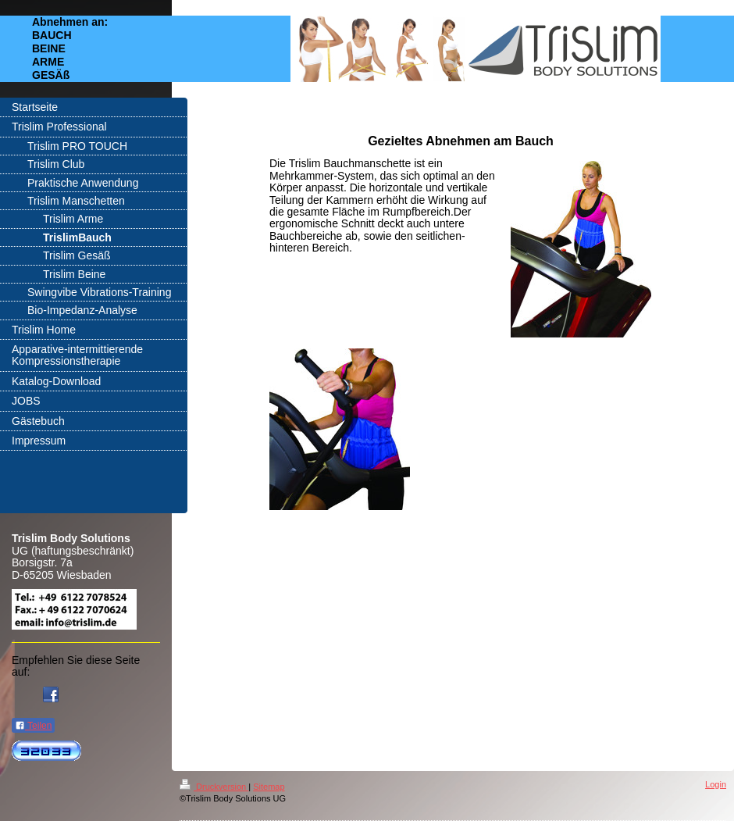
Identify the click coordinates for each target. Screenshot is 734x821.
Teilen (33, 725)
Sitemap (268, 786)
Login (715, 784)
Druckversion (214, 786)
